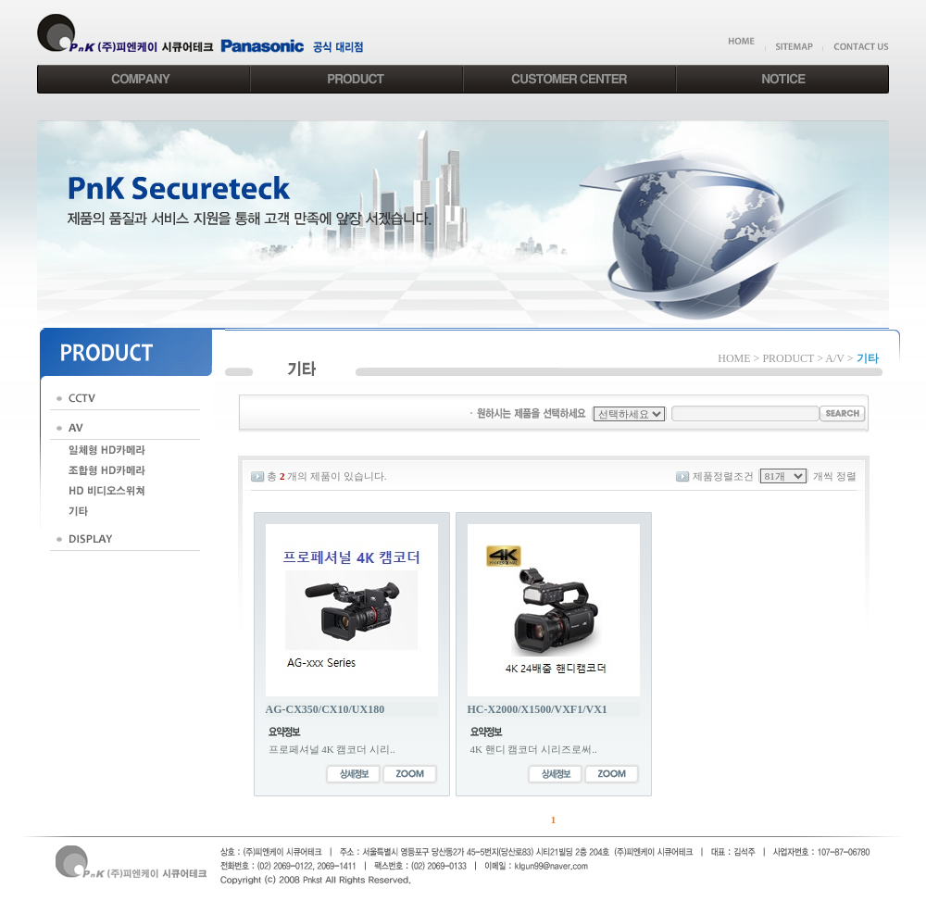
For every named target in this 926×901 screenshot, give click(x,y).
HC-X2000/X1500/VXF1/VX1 (537, 709)
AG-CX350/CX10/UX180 (325, 709)
